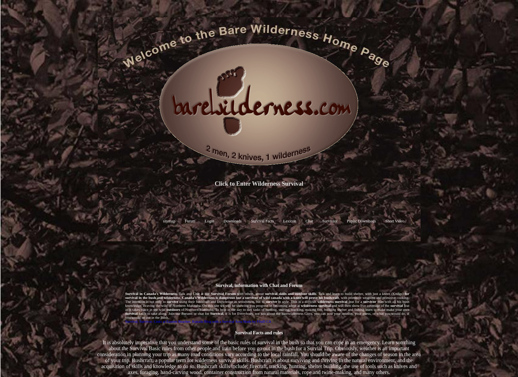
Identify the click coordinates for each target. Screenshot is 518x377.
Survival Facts (262, 221)
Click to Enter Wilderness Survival (259, 183)
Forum (190, 221)
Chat (309, 221)
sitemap (169, 221)
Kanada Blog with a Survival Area (217, 321)
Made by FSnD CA (257, 321)
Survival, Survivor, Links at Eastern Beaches (157, 321)
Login (209, 221)
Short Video (395, 221)
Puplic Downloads (361, 221)
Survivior (329, 221)
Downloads (233, 221)
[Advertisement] (259, 261)
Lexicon (289, 221)
